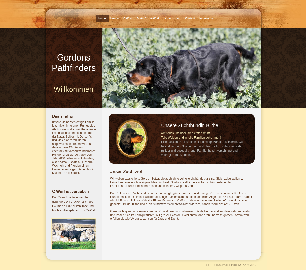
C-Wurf (128, 18)
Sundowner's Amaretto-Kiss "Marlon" (176, 204)
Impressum (206, 18)
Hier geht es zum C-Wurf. (79, 210)
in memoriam (172, 18)
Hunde (114, 18)
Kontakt (190, 18)
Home (102, 18)
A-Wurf (155, 18)
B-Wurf (141, 18)
